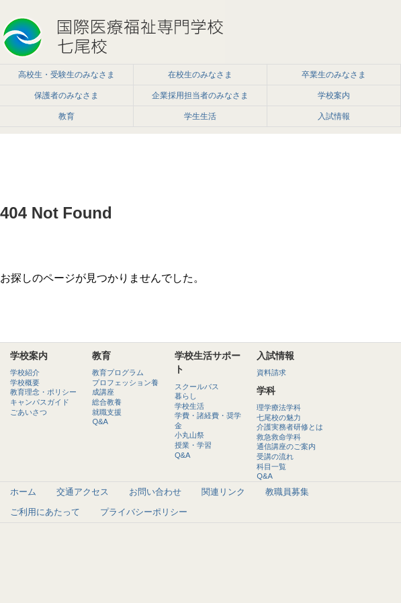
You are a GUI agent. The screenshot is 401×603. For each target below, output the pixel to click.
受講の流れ (275, 456)
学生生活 (200, 116)
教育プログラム (118, 372)
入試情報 (334, 116)
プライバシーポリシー (143, 512)
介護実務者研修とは (290, 427)
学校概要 (25, 382)
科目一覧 (271, 467)
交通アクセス (82, 492)
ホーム (23, 492)
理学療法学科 (279, 407)
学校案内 (334, 95)
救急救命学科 (279, 437)
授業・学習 (193, 445)
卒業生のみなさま (334, 74)
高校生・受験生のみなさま (66, 74)
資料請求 (271, 372)
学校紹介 (25, 372)
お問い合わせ (155, 492)
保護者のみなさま (66, 95)
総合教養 (107, 402)
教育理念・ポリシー (43, 392)
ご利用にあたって (45, 512)
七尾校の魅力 (279, 417)
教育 (66, 116)
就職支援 (107, 412)
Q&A (100, 421)
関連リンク (223, 492)
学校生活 (189, 406)
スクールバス (197, 387)
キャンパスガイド (39, 402)
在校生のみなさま (200, 74)
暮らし (186, 396)
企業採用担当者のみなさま (200, 95)
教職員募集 (287, 492)
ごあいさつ (28, 412)
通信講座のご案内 (286, 446)
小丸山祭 (189, 435)
